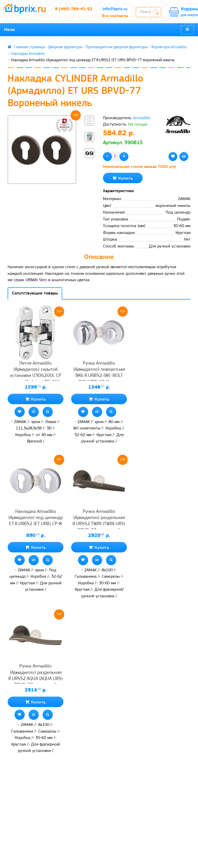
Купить (122, 178)
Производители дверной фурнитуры (117, 47)
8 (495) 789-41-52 (73, 9)
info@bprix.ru (114, 9)
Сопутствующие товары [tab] (35, 293)
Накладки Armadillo (28, 54)
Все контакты (115, 16)
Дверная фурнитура (65, 47)
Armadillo (142, 118)
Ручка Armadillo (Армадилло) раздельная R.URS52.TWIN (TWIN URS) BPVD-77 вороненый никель (99, 524)
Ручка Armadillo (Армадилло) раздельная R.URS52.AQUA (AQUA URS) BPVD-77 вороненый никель (35, 679)
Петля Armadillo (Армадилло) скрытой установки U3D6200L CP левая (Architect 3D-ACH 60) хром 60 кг (35, 376)
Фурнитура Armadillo (169, 47)
